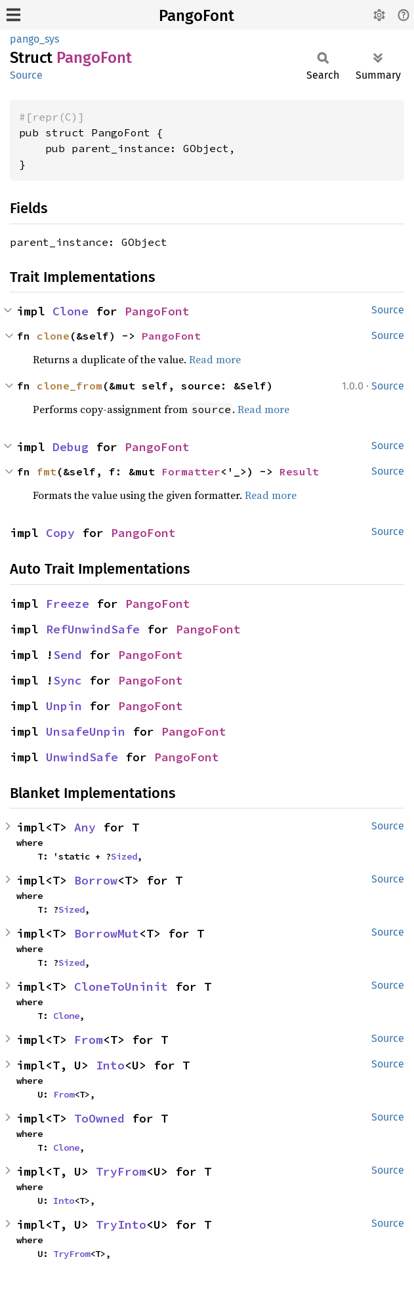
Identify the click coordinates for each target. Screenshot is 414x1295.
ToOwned (99, 1118)
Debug (70, 446)
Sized (124, 856)
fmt (46, 471)
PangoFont (196, 16)
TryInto (121, 1224)
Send (67, 654)
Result (299, 471)
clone (53, 335)
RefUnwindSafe (93, 629)
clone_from (69, 385)
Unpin (64, 705)
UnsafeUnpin (85, 731)
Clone (70, 311)
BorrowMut (106, 933)
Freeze (67, 603)
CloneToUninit (121, 986)
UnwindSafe (82, 757)
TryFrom (121, 1171)
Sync (67, 680)
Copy (60, 532)
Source (26, 75)
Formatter (190, 471)
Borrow (95, 880)
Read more (215, 359)
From (88, 1039)
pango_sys (34, 39)
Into (110, 1065)
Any (85, 827)
